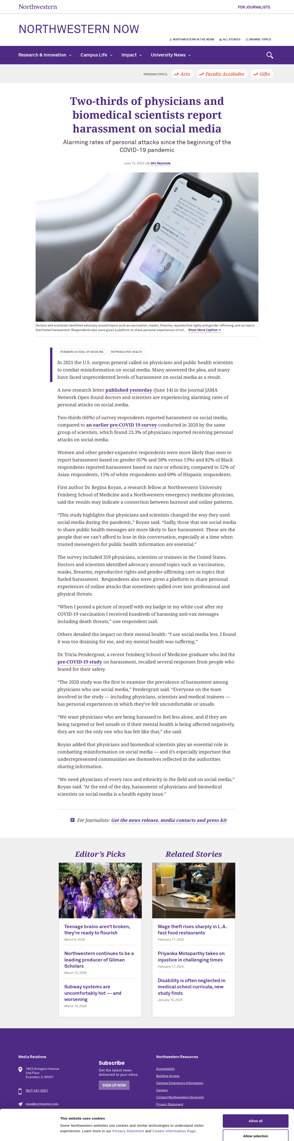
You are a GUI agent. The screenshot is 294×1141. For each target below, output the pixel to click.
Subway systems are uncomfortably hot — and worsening (93, 993)
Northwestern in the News (193, 39)
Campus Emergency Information (179, 1083)
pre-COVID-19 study (79, 662)
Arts (185, 73)
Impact (132, 55)
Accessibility (165, 1069)
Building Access (167, 1076)
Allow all (256, 1096)
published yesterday (128, 390)
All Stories (231, 39)
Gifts (265, 73)
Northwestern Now (78, 30)
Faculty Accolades (225, 73)
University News (171, 55)
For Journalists (254, 7)
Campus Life (96, 55)
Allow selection (255, 1111)
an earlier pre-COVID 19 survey (121, 425)
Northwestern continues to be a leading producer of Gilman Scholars (99, 960)
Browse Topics (260, 39)
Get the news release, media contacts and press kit (168, 820)
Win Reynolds (160, 163)
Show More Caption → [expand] (204, 330)
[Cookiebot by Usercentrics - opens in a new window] (30, 1132)
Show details (241, 1132)
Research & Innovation (44, 55)
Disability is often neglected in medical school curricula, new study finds (191, 987)
